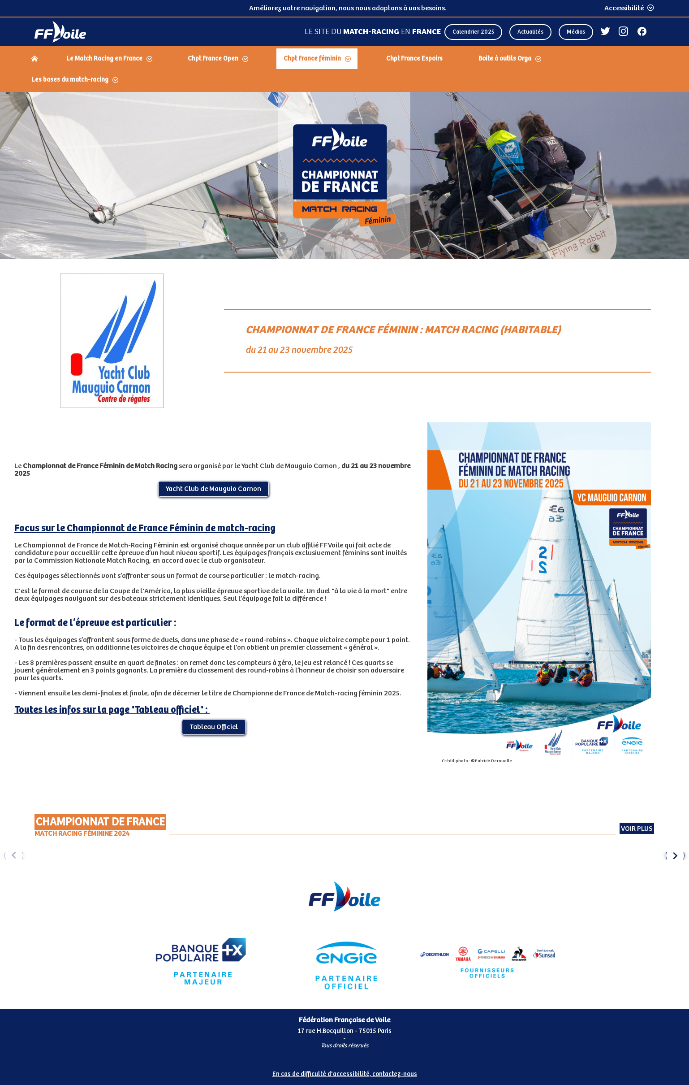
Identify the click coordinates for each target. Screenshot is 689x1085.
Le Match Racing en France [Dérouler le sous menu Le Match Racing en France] (104, 58)
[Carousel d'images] (344, 855)
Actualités (530, 32)
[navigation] (344, 70)
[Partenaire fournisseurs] (488, 961)
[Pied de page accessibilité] (344, 1070)
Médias (576, 32)
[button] (675, 855)
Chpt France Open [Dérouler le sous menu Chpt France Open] (213, 58)
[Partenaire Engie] (344, 961)
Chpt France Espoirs (414, 58)
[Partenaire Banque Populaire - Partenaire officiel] (201, 961)
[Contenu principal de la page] (344, 483)
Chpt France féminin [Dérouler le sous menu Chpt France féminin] (312, 58)
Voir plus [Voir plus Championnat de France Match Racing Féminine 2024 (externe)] (637, 829)
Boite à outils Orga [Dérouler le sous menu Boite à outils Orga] (504, 58)
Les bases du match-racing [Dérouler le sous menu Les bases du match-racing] (69, 79)
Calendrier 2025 (473, 32)
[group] (84, 855)
